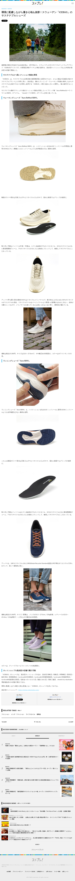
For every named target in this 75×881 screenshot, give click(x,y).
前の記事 (4, 721)
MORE (37, 844)
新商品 (39, 714)
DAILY (13, 736)
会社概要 (9, 871)
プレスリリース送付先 (30, 871)
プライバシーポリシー (18, 871)
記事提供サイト (40, 871)
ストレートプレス (38, 849)
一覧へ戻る (37, 721)
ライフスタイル (30, 714)
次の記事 (71, 721)
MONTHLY (61, 736)
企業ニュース (65, 871)
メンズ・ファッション (17, 714)
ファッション (5, 714)
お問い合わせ (49, 871)
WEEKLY (37, 736)
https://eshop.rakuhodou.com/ (28, 690)
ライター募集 (57, 871)
